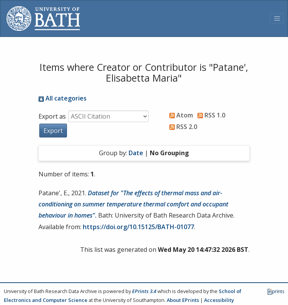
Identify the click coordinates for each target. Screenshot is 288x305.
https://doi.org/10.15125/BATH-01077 (138, 227)
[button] (53, 130)
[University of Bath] (43, 18)
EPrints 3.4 (144, 291)
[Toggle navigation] (277, 18)
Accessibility (219, 300)
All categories (63, 98)
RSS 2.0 (181, 126)
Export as (52, 116)
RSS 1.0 (209, 115)
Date (136, 153)
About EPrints (183, 300)
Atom (179, 115)
